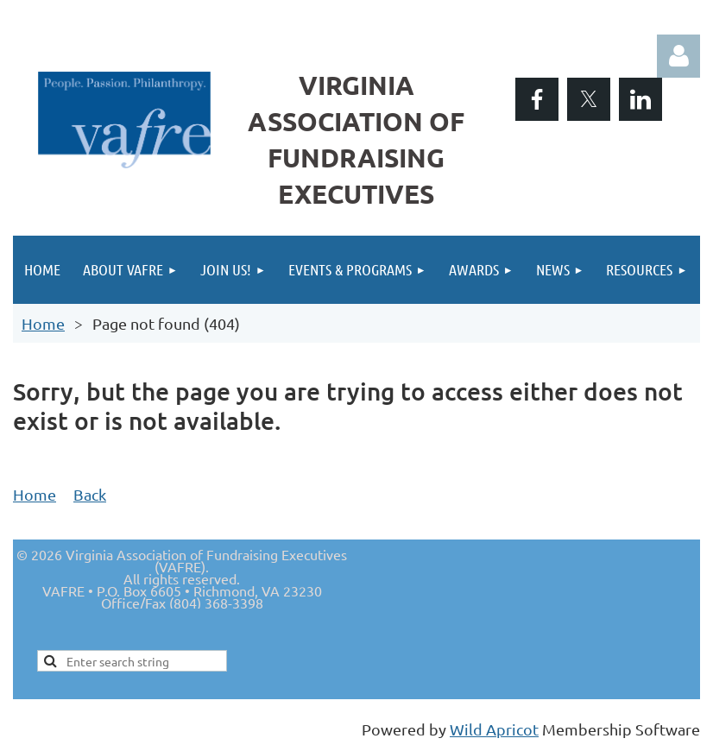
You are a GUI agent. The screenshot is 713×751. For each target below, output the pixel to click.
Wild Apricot (494, 729)
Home (43, 323)
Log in (678, 56)
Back (89, 494)
